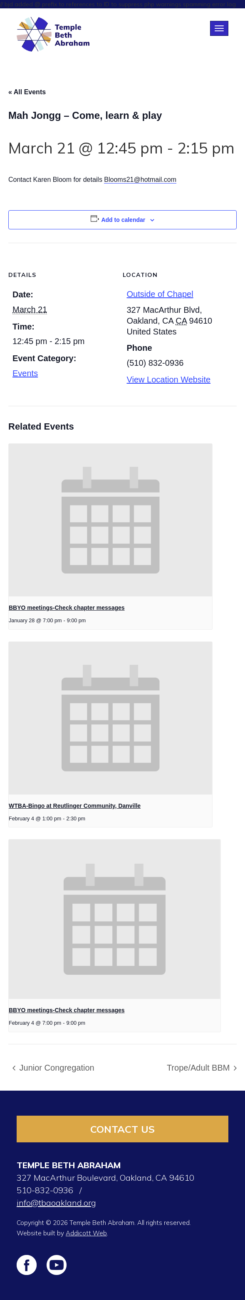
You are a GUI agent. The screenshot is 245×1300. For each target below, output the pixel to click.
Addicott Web (86, 1233)
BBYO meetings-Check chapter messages (67, 607)
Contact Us (122, 1129)
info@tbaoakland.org (56, 1202)
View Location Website (169, 379)
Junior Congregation (55, 1067)
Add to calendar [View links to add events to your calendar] (123, 219)
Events (25, 373)
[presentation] (110, 520)
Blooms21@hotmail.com (140, 179)
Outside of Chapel (160, 294)
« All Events (27, 92)
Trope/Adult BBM (199, 1067)
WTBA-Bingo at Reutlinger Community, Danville (75, 805)
